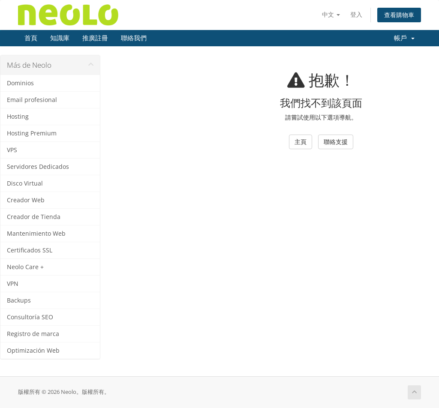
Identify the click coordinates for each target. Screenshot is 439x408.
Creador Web (26, 200)
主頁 (301, 142)
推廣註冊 (95, 38)
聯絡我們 (134, 38)
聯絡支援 (336, 142)
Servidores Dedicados (38, 167)
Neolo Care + (25, 267)
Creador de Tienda (33, 217)
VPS (12, 150)
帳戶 (404, 38)
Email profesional (32, 100)
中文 (331, 14)
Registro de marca (33, 334)
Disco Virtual (25, 183)
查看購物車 (399, 15)
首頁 (30, 38)
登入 (356, 14)
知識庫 (59, 38)
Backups (19, 300)
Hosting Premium (32, 133)
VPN (12, 284)
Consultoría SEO (30, 317)
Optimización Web (33, 350)
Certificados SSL (29, 250)
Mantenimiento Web (36, 233)
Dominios (20, 83)
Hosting (18, 116)
